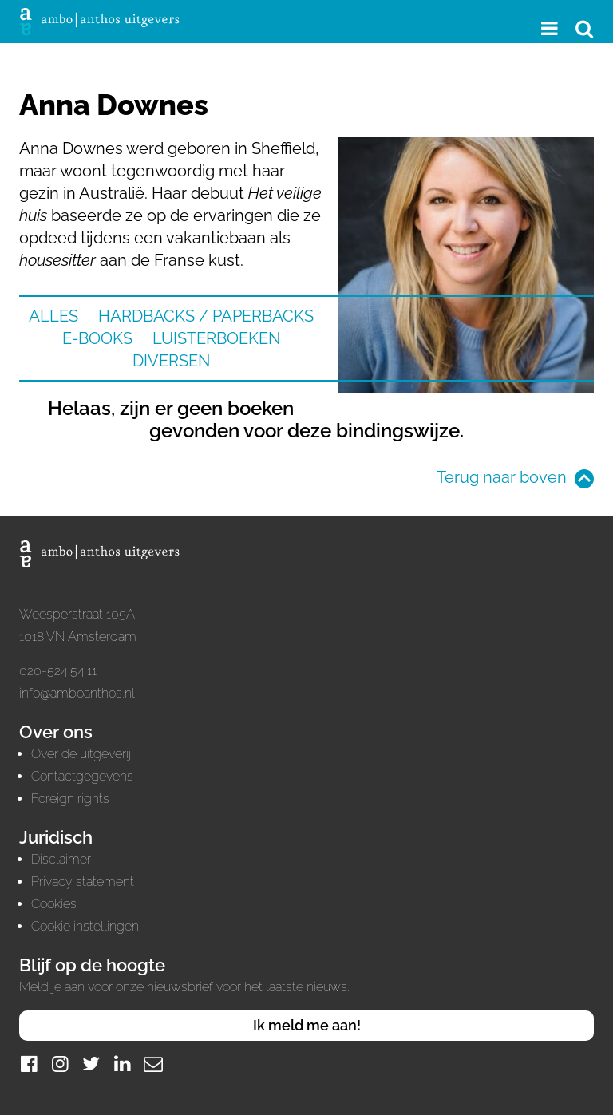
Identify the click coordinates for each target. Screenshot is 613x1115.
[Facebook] (28, 1063)
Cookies (54, 903)
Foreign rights (70, 798)
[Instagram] (59, 1063)
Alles (53, 316)
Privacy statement (82, 881)
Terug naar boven (502, 477)
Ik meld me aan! (307, 1025)
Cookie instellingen (85, 926)
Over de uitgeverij (81, 753)
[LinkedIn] (122, 1063)
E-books (97, 338)
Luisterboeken (216, 338)
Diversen (171, 360)
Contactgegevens (82, 776)
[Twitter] (91, 1063)
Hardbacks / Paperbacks (206, 316)
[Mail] (153, 1063)
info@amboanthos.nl (77, 693)
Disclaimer (61, 859)
